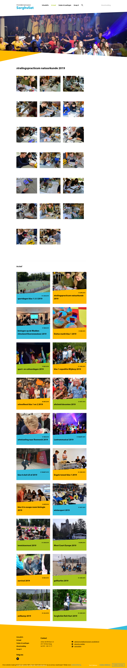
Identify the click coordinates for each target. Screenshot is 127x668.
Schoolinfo (45, 5)
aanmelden (77, 646)
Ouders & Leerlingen (64, 5)
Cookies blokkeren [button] (104, 665)
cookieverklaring (76, 665)
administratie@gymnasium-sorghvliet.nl (86, 642)
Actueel (53, 5)
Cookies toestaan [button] (118, 665)
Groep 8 (76, 5)
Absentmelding (106, 5)
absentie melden (79, 644)
